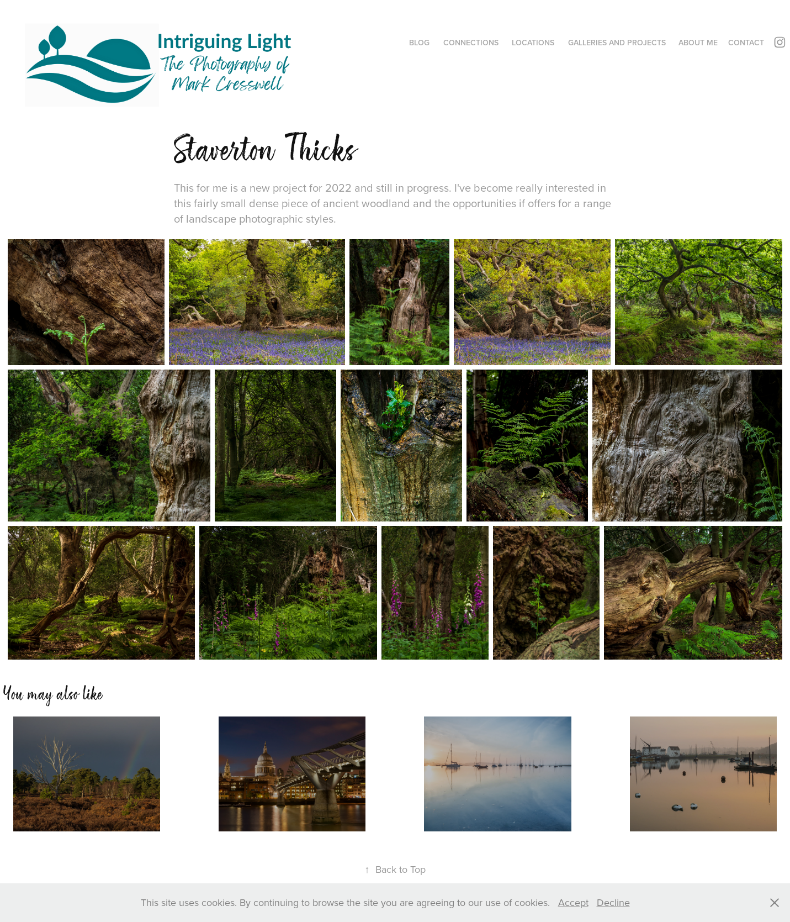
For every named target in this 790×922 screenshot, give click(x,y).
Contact (746, 42)
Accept (573, 902)
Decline (613, 902)
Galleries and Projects (617, 42)
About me (698, 42)
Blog (419, 42)
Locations (533, 42)
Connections (471, 42)
